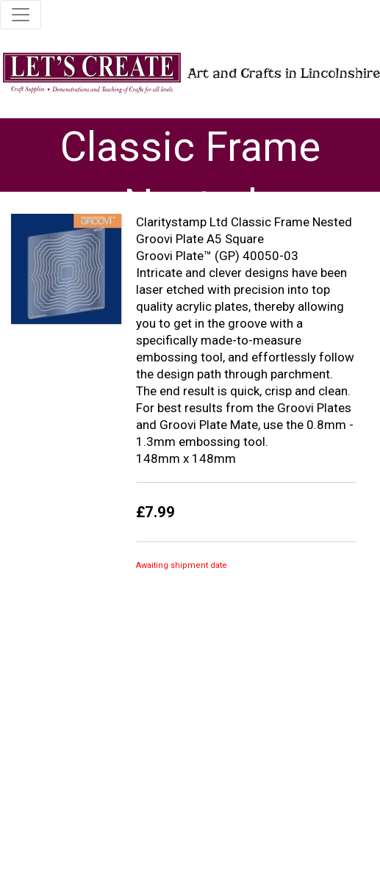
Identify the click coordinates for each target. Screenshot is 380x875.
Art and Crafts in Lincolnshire (184, 73)
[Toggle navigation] (20, 14)
